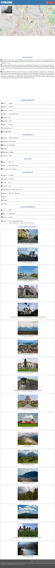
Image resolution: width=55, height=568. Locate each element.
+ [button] (53, 31)
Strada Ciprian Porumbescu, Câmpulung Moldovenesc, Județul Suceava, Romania (27, 317)
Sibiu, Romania (28, 445)
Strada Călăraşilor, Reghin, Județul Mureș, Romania (28, 243)
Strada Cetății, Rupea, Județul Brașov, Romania (28, 298)
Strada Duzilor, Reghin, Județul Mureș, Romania (28, 261)
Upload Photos (51, 2)
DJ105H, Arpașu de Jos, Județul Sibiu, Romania (28, 335)
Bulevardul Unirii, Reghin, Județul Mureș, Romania (27, 280)
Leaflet (44, 35)
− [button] (53, 33)
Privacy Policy (48, 561)
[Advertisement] (27, 46)
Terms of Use (42, 561)
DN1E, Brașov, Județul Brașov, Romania (27, 482)
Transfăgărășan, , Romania (28, 555)
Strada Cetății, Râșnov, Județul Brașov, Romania (28, 519)
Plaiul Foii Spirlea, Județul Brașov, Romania (28, 500)
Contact (53, 561)
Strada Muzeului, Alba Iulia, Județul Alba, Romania (27, 372)
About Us (38, 561)
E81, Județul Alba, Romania (28, 427)
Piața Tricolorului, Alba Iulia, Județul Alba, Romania (27, 408)
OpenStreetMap (52, 35)
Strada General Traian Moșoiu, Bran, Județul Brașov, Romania (28, 537)
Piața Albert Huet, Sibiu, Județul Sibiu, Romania (28, 353)
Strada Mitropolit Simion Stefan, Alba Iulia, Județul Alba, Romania (28, 390)
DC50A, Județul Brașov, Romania (28, 464)
